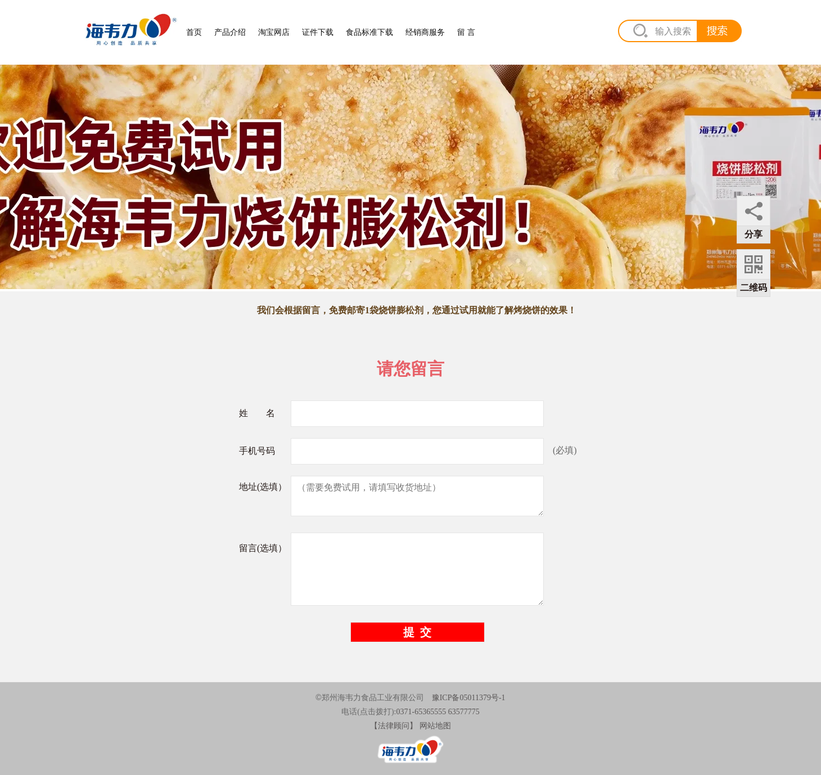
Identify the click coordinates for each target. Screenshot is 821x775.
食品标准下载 (369, 32)
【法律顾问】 (393, 726)
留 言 (466, 32)
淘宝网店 (274, 32)
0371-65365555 (421, 712)
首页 (194, 32)
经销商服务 (425, 32)
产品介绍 (230, 32)
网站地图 (435, 726)
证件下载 (317, 32)
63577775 (464, 712)
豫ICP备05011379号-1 (469, 697)
